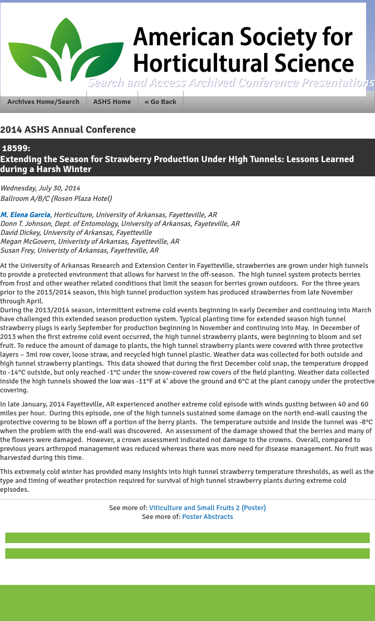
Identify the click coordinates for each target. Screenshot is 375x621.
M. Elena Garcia (25, 214)
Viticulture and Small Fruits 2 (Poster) (207, 507)
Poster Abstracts (207, 516)
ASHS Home (112, 101)
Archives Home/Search (43, 101)
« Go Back (161, 101)
